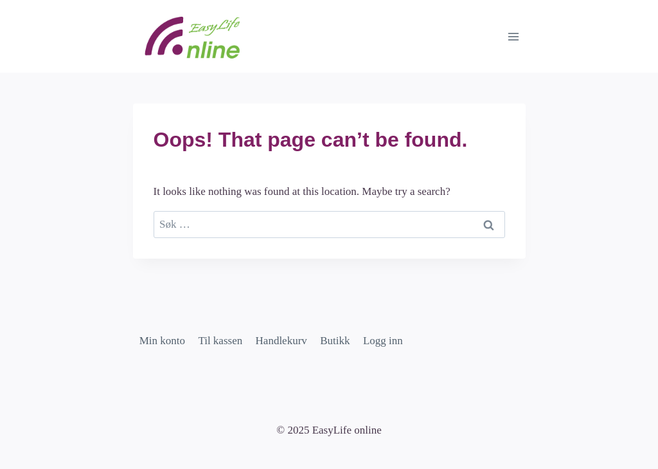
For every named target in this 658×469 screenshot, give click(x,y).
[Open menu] (514, 36)
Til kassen (220, 341)
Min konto (162, 341)
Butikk (335, 341)
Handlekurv (281, 341)
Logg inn (383, 341)
